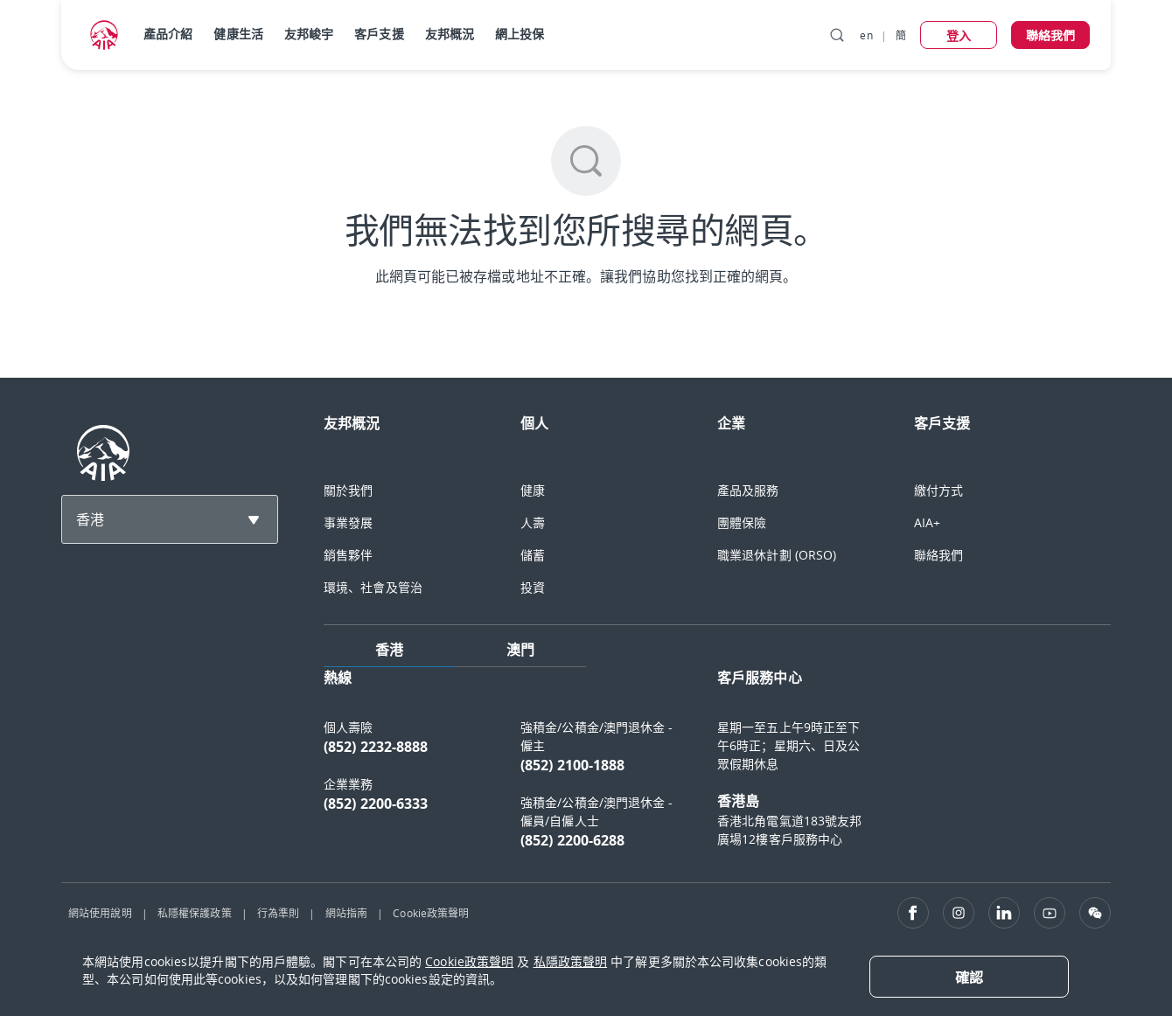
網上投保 (519, 33)
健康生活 (237, 33)
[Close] (969, 977)
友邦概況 (449, 33)
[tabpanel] (717, 767)
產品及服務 (748, 490)
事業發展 (348, 522)
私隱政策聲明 (571, 961)
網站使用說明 (100, 913)
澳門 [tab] (520, 649)
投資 (532, 587)
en (866, 35)
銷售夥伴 (348, 554)
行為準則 (278, 913)
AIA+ (927, 522)
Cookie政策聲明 (431, 913)
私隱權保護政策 (194, 913)
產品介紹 (167, 33)
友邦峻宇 (308, 33)
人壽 (532, 522)
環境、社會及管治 (373, 587)
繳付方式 (938, 490)
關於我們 (348, 490)
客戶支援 (378, 33)
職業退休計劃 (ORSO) (776, 554)
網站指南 (346, 913)
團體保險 (741, 522)
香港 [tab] (389, 649)
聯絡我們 (938, 554)
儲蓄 (532, 554)
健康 (532, 490)
